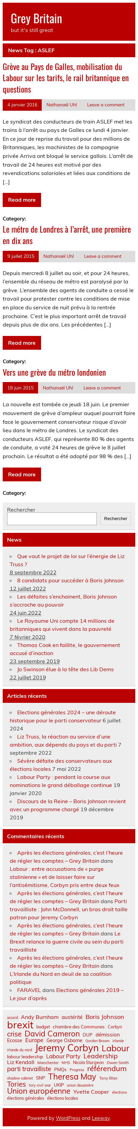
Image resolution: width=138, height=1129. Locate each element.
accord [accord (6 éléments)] (12, 1018)
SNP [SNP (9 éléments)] (40, 1078)
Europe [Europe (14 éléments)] (34, 1040)
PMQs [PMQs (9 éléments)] (60, 1069)
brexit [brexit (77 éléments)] (20, 1025)
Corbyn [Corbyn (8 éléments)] (115, 1027)
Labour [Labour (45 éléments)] (115, 1048)
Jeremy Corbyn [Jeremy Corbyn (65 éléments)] (67, 1048)
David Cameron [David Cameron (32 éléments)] (52, 1034)
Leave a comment (106, 104)
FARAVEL (29, 990)
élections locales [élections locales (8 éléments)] (62, 1098)
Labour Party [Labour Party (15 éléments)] (63, 1056)
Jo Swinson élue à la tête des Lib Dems (65, 669)
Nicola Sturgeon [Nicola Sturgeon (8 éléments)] (88, 1062)
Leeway (101, 1118)
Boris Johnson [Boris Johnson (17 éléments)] (104, 1017)
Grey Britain (36, 18)
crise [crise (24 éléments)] (14, 1033)
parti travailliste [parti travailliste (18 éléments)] (29, 1069)
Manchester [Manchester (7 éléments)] (48, 1063)
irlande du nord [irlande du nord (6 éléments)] (19, 1050)
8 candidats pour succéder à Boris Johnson (70, 580)
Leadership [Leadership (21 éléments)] (100, 1056)
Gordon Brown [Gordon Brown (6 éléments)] (97, 1041)
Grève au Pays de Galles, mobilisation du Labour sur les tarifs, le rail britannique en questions (66, 77)
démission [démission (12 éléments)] (108, 1034)
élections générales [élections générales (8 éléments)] (25, 1098)
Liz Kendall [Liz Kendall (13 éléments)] (20, 1062)
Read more (22, 199)
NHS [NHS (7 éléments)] (66, 1063)
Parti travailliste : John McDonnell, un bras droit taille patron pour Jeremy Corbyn (69, 909)
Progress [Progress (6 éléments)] (77, 1070)
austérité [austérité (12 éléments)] (72, 1017)
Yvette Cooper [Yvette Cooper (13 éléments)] (91, 1091)
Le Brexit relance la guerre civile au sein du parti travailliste (67, 941)
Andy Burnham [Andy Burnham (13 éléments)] (40, 1017)
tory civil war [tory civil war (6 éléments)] (40, 1085)
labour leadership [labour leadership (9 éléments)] (25, 1057)
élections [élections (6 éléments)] (119, 1092)
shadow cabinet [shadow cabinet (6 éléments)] (20, 1078)
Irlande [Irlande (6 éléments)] (118, 1041)
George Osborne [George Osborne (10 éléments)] (64, 1040)
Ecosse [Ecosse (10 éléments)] (14, 1040)
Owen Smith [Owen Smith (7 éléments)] (118, 1063)
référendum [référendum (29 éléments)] (107, 1068)
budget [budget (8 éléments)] (43, 1027)
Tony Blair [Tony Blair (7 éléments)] (108, 1078)
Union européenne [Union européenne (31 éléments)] (38, 1091)
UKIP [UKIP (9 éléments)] (59, 1085)
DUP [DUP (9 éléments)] (88, 1035)
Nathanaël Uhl (61, 104)
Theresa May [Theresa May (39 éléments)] (72, 1076)
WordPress (68, 1118)
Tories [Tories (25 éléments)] (16, 1084)
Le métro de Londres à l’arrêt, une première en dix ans (67, 234)
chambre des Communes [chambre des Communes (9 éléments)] (79, 1027)
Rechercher (21, 509)
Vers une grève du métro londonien (54, 372)
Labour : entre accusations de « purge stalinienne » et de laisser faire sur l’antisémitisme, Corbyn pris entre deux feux (64, 876)
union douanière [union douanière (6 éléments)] (80, 1085)
